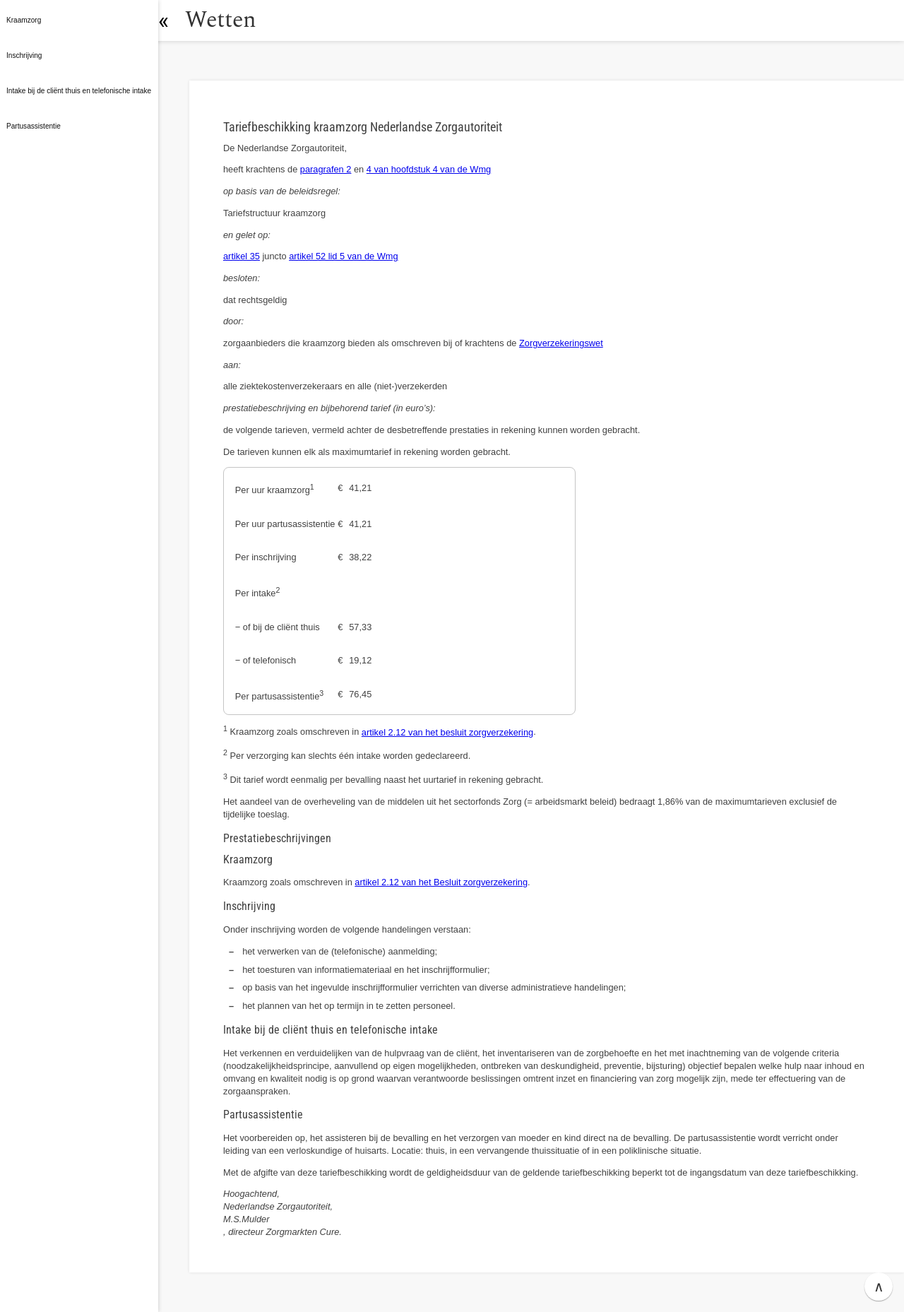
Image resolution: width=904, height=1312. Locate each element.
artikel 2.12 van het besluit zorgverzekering (447, 732)
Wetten (229, 20)
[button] (173, 20)
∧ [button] (879, 1286)
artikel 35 (241, 256)
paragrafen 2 (326, 169)
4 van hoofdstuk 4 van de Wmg (429, 169)
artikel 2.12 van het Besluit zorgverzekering (441, 882)
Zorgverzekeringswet (561, 343)
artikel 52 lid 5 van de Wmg (343, 256)
